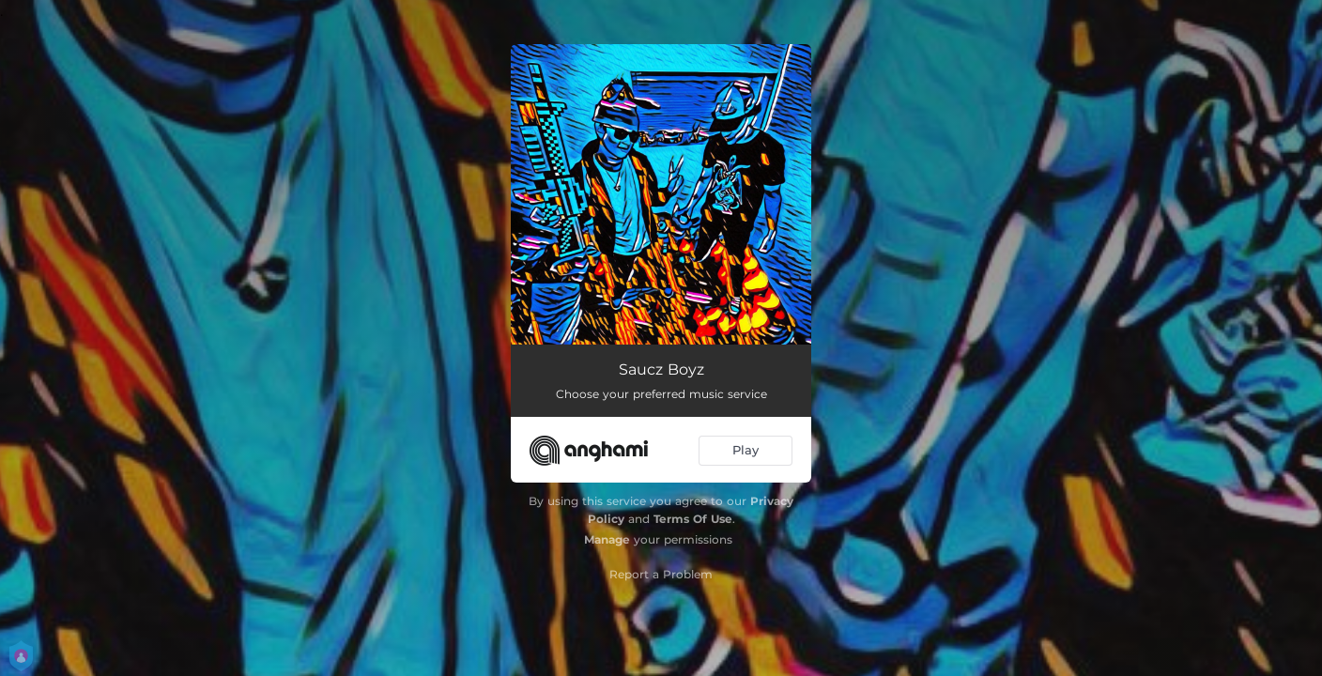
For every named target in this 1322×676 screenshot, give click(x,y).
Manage (607, 539)
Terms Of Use (692, 519)
